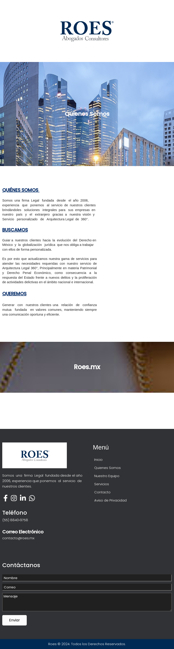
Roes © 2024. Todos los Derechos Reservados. (87, 644)
